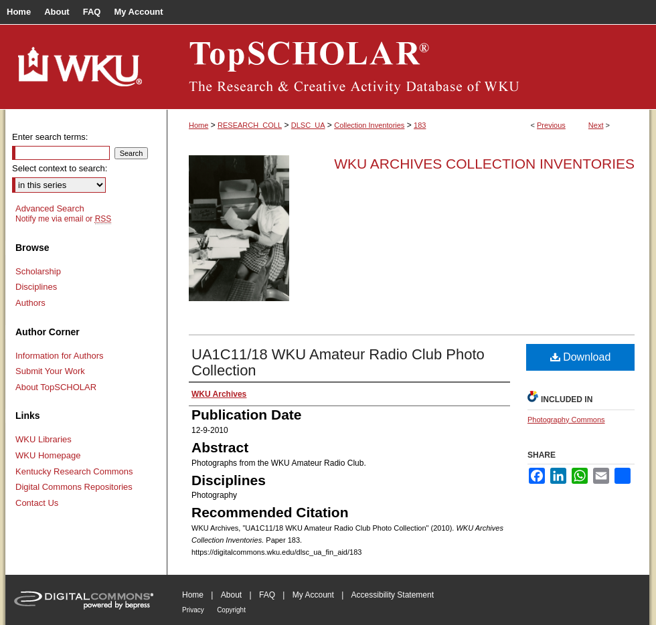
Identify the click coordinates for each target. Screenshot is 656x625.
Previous (551, 125)
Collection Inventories (369, 125)
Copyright (231, 610)
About (231, 595)
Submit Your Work (50, 371)
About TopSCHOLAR (55, 387)
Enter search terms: (50, 137)
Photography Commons (566, 420)
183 (420, 125)
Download (580, 357)
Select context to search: (59, 168)
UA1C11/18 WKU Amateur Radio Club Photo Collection (338, 362)
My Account (313, 595)
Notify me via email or (63, 219)
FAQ (267, 595)
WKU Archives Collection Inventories (484, 163)
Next (596, 125)
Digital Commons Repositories (74, 487)
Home (198, 125)
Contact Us (36, 503)
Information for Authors (59, 356)
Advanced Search (49, 208)
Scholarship (38, 271)
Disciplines (36, 287)
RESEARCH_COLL (250, 125)
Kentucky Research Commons (74, 471)
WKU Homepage (48, 455)
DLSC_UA (308, 125)
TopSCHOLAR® (408, 67)
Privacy (193, 610)
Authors (30, 303)
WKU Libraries (43, 439)
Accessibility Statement (392, 595)
